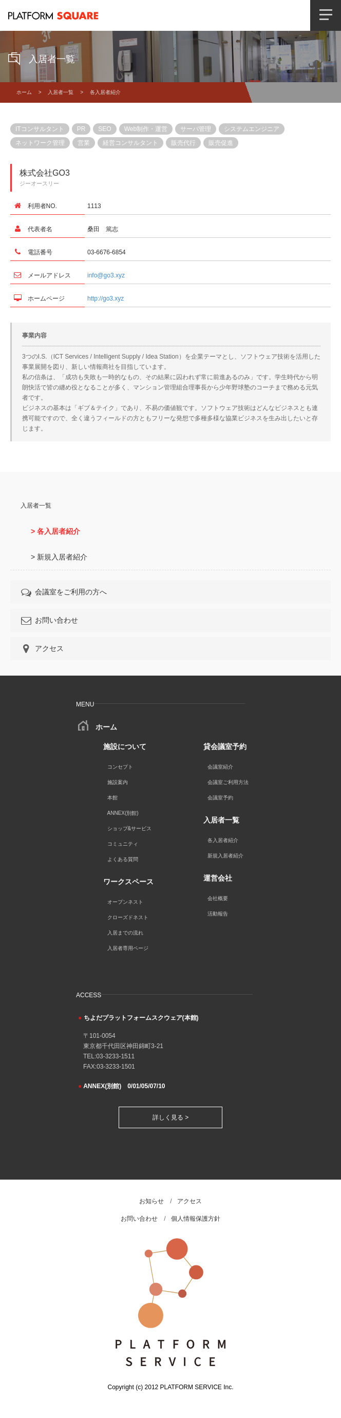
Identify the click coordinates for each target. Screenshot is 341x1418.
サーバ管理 (195, 129)
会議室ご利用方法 (228, 782)
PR (81, 129)
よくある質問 (122, 859)
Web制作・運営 (145, 129)
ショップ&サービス (129, 828)
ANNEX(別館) (123, 813)
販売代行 (183, 142)
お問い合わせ (49, 620)
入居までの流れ (125, 933)
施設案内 (117, 782)
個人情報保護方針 (195, 1218)
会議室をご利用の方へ (63, 592)
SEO (104, 129)
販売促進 (221, 142)
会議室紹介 (220, 767)
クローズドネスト (127, 917)
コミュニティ (122, 844)
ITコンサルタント (39, 129)
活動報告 (217, 914)
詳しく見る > (170, 1117)
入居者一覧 (60, 92)
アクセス (42, 648)
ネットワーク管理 (40, 142)
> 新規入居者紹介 (59, 557)
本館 (112, 797)
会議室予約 (220, 797)
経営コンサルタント (130, 142)
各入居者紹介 (222, 840)
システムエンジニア (251, 129)
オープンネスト (125, 902)
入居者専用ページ (127, 948)
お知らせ (151, 1201)
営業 (84, 142)
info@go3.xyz (106, 275)
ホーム (24, 92)
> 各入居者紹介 (55, 531)
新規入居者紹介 (225, 856)
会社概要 (217, 898)
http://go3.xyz (105, 298)
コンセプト (120, 767)
